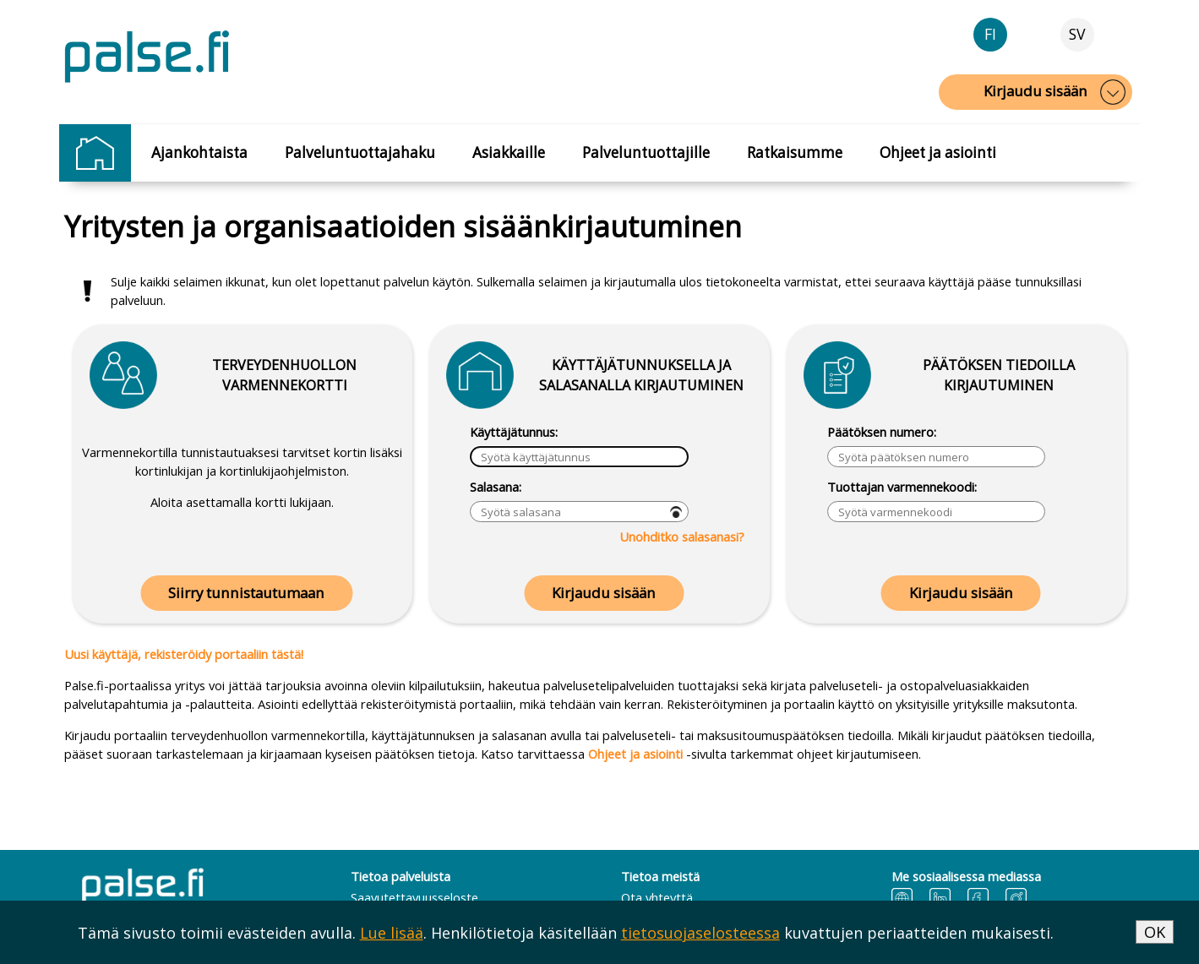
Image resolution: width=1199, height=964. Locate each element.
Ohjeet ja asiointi (938, 152)
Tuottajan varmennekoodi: (902, 486)
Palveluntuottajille (646, 152)
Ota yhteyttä (657, 897)
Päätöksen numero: (881, 431)
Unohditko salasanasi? (681, 536)
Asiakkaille (508, 152)
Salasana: (495, 486)
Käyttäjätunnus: (514, 431)
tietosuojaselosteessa (700, 933)
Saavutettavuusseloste (414, 897)
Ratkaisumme (794, 152)
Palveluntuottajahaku (360, 152)
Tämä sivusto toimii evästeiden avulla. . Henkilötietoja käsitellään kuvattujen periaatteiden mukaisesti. (566, 933)
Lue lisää (391, 933)
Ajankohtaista (199, 152)
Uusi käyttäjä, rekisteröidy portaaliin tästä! (183, 653)
